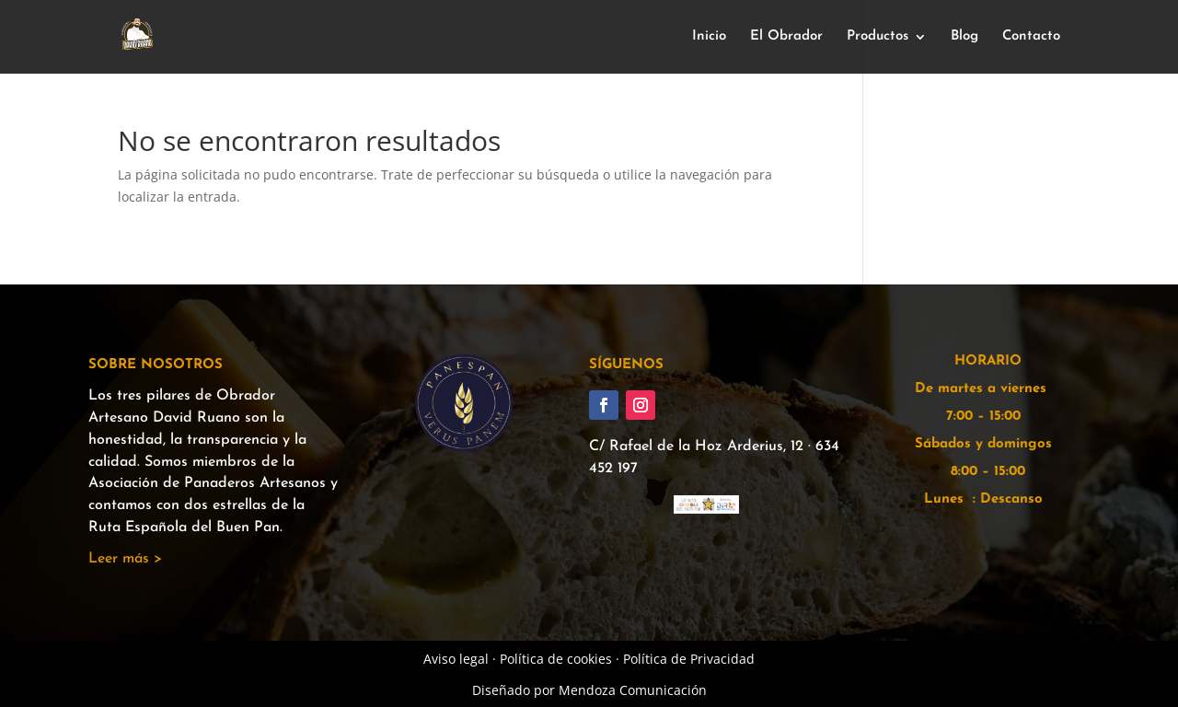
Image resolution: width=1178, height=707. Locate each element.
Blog (964, 36)
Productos (877, 36)
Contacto (1031, 36)
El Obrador (786, 36)
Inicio (709, 36)
